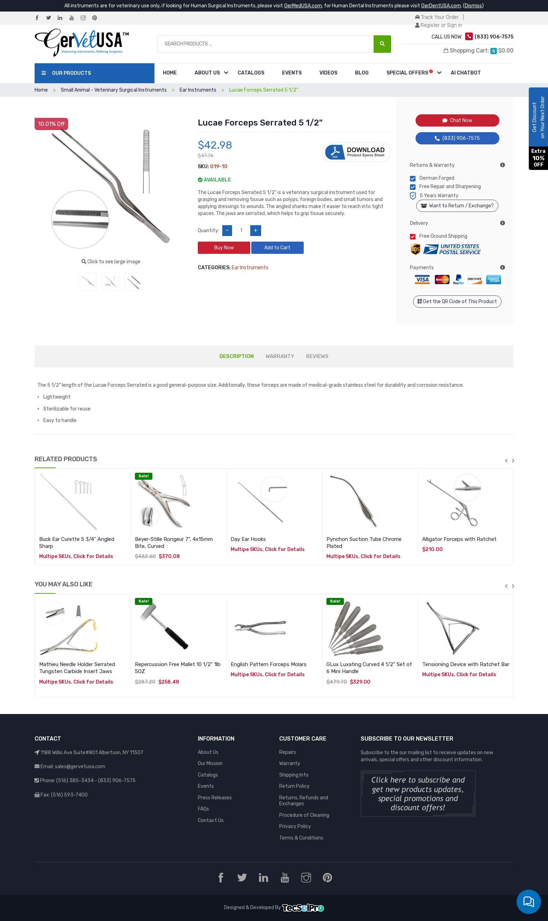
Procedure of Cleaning (304, 815)
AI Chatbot (466, 73)
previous (506, 460)
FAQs (203, 809)
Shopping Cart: (478, 50)
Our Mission (210, 763)
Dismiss (473, 6)
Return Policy (294, 786)
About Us (207, 73)
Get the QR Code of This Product (457, 302)
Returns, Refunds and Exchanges (303, 801)
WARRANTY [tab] (280, 356)
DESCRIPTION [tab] (236, 356)
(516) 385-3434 (75, 781)
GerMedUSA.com (303, 6)
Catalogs (251, 73)
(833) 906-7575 (457, 138)
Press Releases (215, 798)
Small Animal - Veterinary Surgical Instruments (114, 90)
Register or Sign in (438, 25)
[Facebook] (40, 18)
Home (170, 73)
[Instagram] (86, 18)
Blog (362, 73)
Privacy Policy (295, 826)
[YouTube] (74, 18)
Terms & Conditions (301, 838)
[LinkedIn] (63, 18)
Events (292, 73)
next (513, 460)
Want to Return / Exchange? (457, 206)
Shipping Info (294, 775)
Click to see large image (110, 262)
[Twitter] (51, 18)
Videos (328, 73)
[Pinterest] (97, 18)
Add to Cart (277, 248)
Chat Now (457, 120)
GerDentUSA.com (441, 6)
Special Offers (410, 72)
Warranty (289, 763)
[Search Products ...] (382, 44)
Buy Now (224, 248)
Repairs (287, 752)
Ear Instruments (198, 90)
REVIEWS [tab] (317, 356)
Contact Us (211, 820)
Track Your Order (437, 17)
